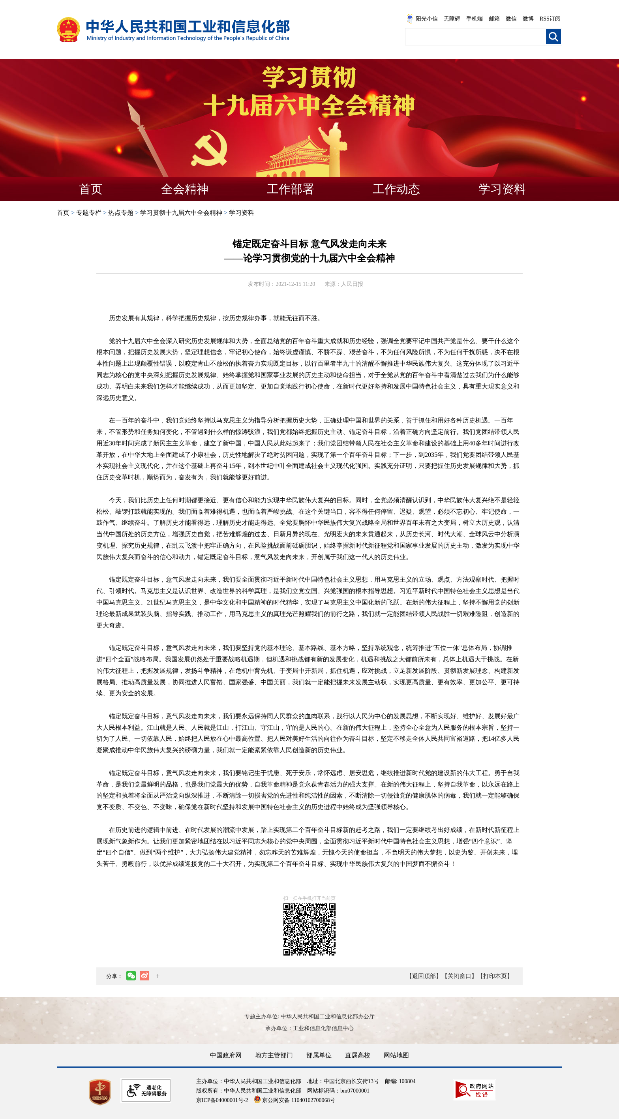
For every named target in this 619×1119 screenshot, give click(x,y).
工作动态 (396, 188)
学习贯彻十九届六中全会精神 (181, 212)
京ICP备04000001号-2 (222, 1100)
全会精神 (184, 188)
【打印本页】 (495, 976)
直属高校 (357, 1055)
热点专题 (120, 212)
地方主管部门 (274, 1055)
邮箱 (494, 19)
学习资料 (502, 188)
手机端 (474, 19)
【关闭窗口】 (459, 976)
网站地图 (396, 1055)
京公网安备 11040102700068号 (294, 1100)
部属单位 (319, 1055)
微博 (528, 19)
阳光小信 (422, 19)
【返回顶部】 (424, 976)
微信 (511, 19)
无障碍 (452, 19)
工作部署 (290, 188)
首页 (91, 188)
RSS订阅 (550, 19)
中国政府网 (226, 1055)
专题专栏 (88, 212)
